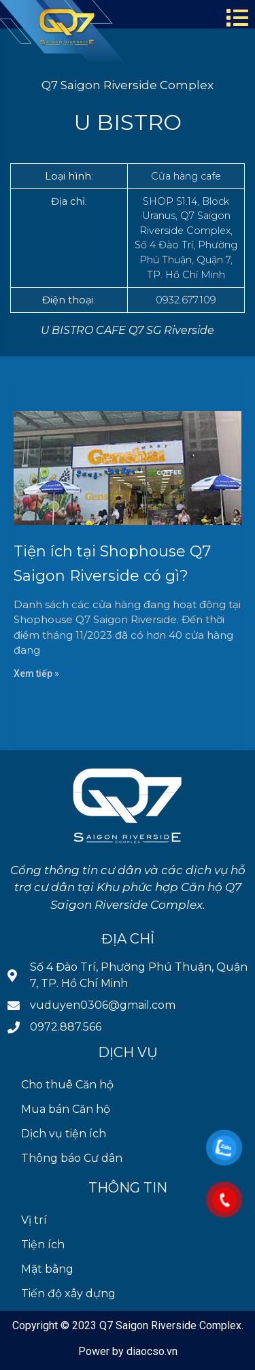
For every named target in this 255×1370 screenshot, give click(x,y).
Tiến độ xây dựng (68, 1293)
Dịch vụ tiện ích (63, 1133)
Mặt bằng (47, 1269)
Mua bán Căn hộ (65, 1109)
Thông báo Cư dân (71, 1158)
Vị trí (34, 1220)
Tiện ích (43, 1244)
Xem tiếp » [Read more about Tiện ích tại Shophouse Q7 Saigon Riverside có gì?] (36, 673)
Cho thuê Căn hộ (67, 1084)
